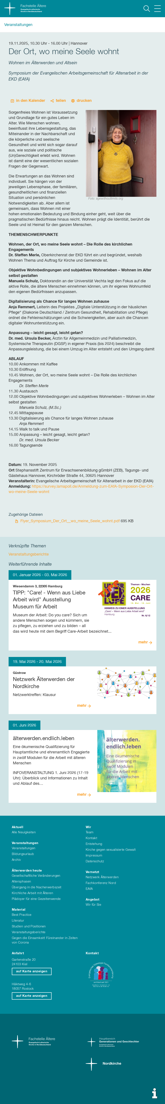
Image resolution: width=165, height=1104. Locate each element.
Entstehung (94, 844)
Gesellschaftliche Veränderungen (36, 875)
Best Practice (22, 914)
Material (19, 909)
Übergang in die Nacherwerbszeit (36, 887)
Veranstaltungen (18, 25)
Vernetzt (92, 872)
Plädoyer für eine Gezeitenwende (36, 899)
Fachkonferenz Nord (101, 883)
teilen (61, 101)
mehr (143, 642)
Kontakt (91, 838)
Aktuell (17, 827)
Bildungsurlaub (23, 854)
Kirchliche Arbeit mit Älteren (32, 893)
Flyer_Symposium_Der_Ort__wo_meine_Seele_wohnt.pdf (70, 521)
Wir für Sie (93, 904)
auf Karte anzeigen (31, 971)
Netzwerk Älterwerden (102, 877)
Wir (88, 827)
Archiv (16, 859)
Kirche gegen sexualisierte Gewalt (111, 849)
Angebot (92, 899)
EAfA (89, 888)
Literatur (18, 920)
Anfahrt (18, 953)
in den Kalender (30, 101)
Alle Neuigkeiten (24, 832)
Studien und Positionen (29, 926)
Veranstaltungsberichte (29, 932)
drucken (84, 101)
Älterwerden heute (27, 870)
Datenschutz (95, 861)
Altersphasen (21, 881)
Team (90, 832)
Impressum (94, 855)
